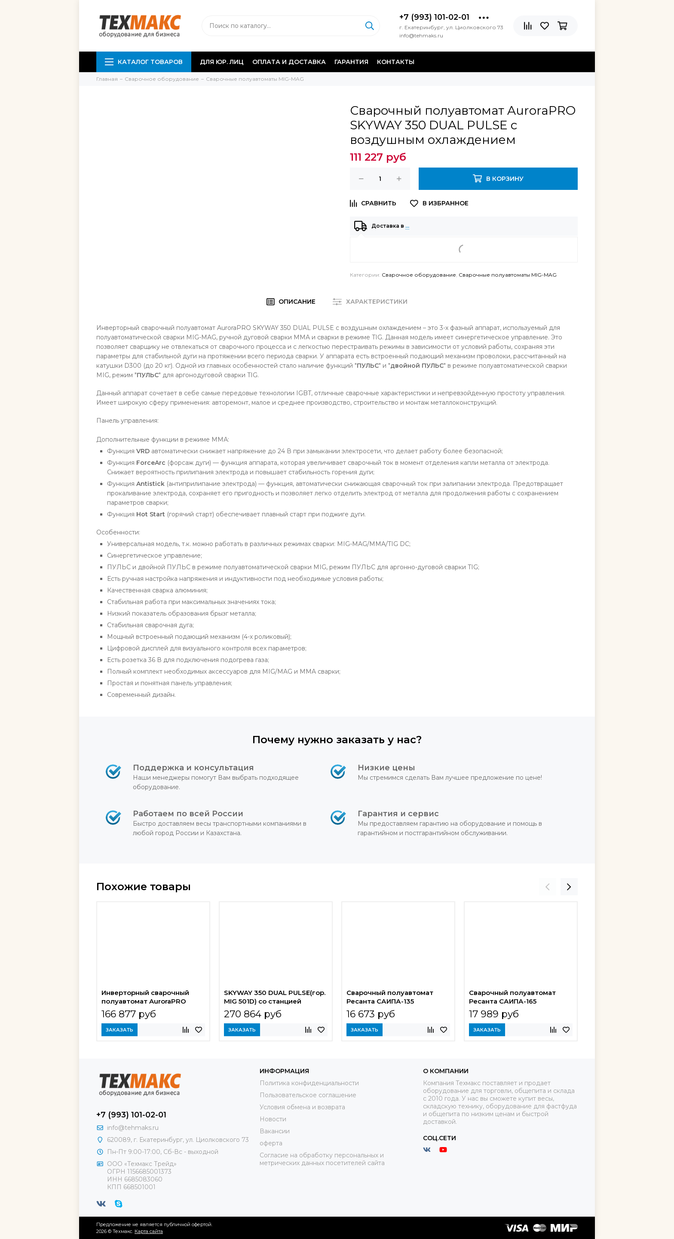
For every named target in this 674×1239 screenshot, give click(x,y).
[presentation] (547, 886)
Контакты (395, 62)
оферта (271, 1143)
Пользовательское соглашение (308, 1095)
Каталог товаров (144, 62)
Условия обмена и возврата (302, 1107)
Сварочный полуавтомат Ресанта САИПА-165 (512, 997)
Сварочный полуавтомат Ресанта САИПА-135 (389, 997)
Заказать (119, 1030)
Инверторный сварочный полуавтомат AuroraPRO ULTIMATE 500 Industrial (145, 998)
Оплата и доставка (289, 62)
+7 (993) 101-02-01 (434, 17)
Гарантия (351, 62)
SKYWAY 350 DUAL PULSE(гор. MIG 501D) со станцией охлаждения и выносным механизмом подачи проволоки (274, 998)
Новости (273, 1119)
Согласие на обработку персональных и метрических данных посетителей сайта (322, 1159)
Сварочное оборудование (419, 275)
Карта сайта (149, 1231)
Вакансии (275, 1131)
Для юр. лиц (222, 62)
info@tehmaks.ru (133, 1128)
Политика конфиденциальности (309, 1083)
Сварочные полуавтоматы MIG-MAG (508, 275)
